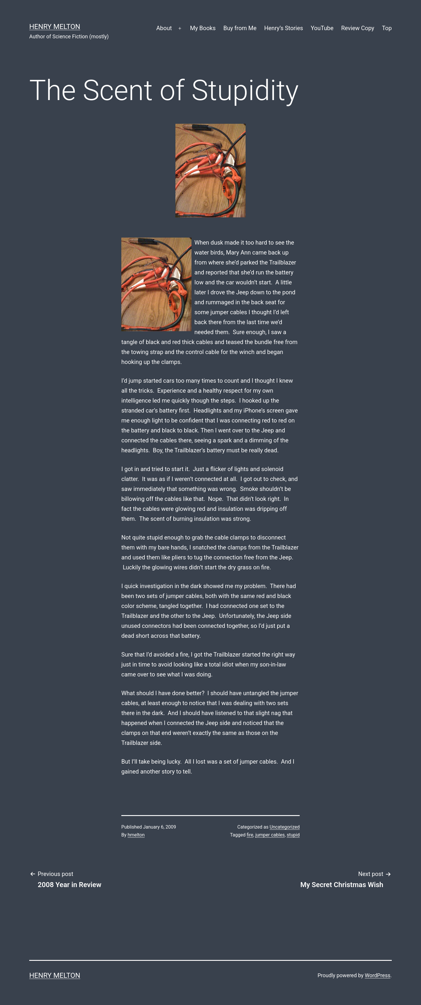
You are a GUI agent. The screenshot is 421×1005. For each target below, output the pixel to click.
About (164, 28)
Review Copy (357, 28)
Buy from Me (239, 28)
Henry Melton (54, 27)
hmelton (136, 835)
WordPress (377, 975)
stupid (293, 835)
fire (250, 835)
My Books (203, 28)
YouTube (322, 28)
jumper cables (269, 835)
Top (387, 28)
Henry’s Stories (283, 28)
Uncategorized (285, 827)
